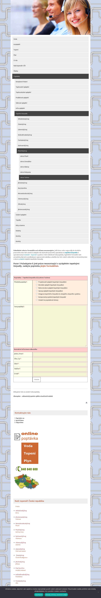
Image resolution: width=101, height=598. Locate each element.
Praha (17, 506)
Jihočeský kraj (22, 183)
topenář (33, 255)
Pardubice (19, 576)
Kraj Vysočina (22, 188)
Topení (16, 50)
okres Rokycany (25, 172)
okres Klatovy (24, 167)
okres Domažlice (25, 161)
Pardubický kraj (23, 140)
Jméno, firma (18, 353)
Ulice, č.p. (17, 358)
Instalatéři (17, 44)
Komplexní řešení (21, 82)
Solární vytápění (21, 215)
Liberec (18, 544)
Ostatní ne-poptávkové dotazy (48, 300)
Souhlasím (38, 595)
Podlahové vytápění (22, 98)
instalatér (26, 255)
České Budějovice (21, 557)
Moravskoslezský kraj (25, 193)
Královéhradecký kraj (25, 135)
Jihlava (18, 564)
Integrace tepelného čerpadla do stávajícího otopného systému (59, 294)
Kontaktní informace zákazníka (25, 349)
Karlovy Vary (19, 532)
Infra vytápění (20, 108)
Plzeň (17, 525)
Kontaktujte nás (23, 412)
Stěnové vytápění (21, 103)
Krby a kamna (20, 225)
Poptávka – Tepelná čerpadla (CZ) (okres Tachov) (32, 277)
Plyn (15, 55)
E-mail (16, 373)
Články (16, 71)
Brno (17, 512)
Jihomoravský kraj (24, 209)
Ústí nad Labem (21, 551)
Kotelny (18, 231)
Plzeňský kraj (22, 151)
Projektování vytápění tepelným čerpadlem (52, 282)
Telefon (16, 368)
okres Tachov (24, 177)
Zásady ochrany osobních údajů (56, 595)
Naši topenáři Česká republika (29, 500)
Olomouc (19, 538)
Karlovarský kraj (23, 146)
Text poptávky (18, 306)
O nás (15, 60)
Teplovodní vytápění (22, 87)
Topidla (18, 220)
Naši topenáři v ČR (19, 66)
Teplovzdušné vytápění (23, 92)
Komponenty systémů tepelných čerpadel (52, 297)
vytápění (21, 259)
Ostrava (18, 519)
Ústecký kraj (22, 124)
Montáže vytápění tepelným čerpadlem (51, 285)
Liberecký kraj (22, 130)
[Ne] (98, 592)
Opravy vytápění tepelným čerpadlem (50, 291)
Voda (15, 39)
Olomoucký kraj (23, 199)
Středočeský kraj (23, 119)
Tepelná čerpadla (21, 114)
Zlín (17, 583)
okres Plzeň (24, 156)
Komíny (18, 236)
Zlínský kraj (21, 204)
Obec (16, 363)
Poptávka (17, 76)
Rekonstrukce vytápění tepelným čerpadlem (52, 288)
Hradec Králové (21, 570)
